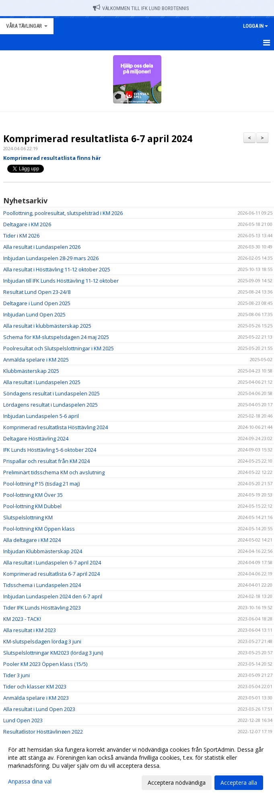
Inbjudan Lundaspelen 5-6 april (41, 416)
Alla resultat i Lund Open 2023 (39, 709)
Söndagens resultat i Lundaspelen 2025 (51, 393)
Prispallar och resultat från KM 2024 (46, 461)
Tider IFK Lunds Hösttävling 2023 (42, 607)
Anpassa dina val (30, 781)
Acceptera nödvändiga (177, 782)
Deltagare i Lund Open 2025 (36, 303)
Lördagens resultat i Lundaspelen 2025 (50, 404)
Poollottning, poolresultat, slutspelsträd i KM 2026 (63, 213)
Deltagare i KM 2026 (27, 224)
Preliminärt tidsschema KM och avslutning (54, 472)
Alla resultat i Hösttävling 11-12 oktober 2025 (56, 269)
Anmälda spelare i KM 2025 (36, 359)
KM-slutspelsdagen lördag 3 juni (42, 641)
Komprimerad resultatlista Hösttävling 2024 (55, 427)
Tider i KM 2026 (21, 235)
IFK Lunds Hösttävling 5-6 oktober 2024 (49, 449)
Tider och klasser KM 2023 (34, 686)
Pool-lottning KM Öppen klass (39, 528)
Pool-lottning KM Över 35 (33, 494)
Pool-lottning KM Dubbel (32, 506)
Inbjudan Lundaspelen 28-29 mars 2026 (51, 258)
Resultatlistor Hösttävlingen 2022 (43, 731)
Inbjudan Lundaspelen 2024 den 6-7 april (52, 596)
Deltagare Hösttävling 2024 (35, 438)
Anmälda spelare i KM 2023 (36, 697)
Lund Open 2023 (23, 720)
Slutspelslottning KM (28, 517)
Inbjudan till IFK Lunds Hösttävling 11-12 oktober (61, 280)
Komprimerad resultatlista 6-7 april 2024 (97, 138)
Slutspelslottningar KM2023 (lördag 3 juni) (53, 652)
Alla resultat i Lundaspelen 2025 (41, 382)
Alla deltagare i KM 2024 (32, 540)
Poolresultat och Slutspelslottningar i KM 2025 (58, 348)
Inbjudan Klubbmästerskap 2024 (42, 551)
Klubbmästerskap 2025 (31, 370)
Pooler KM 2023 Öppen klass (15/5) (45, 664)
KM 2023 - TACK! (22, 618)
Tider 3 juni (16, 675)
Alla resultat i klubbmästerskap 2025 (47, 325)
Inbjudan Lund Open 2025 (34, 314)
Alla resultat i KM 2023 (29, 630)
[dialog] (137, 766)
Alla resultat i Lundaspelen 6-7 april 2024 (52, 562)
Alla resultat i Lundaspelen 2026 (41, 246)
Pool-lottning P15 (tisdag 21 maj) (41, 483)
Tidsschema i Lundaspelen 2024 (42, 585)
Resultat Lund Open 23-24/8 (36, 292)
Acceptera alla (238, 782)
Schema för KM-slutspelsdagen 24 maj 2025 (56, 337)
